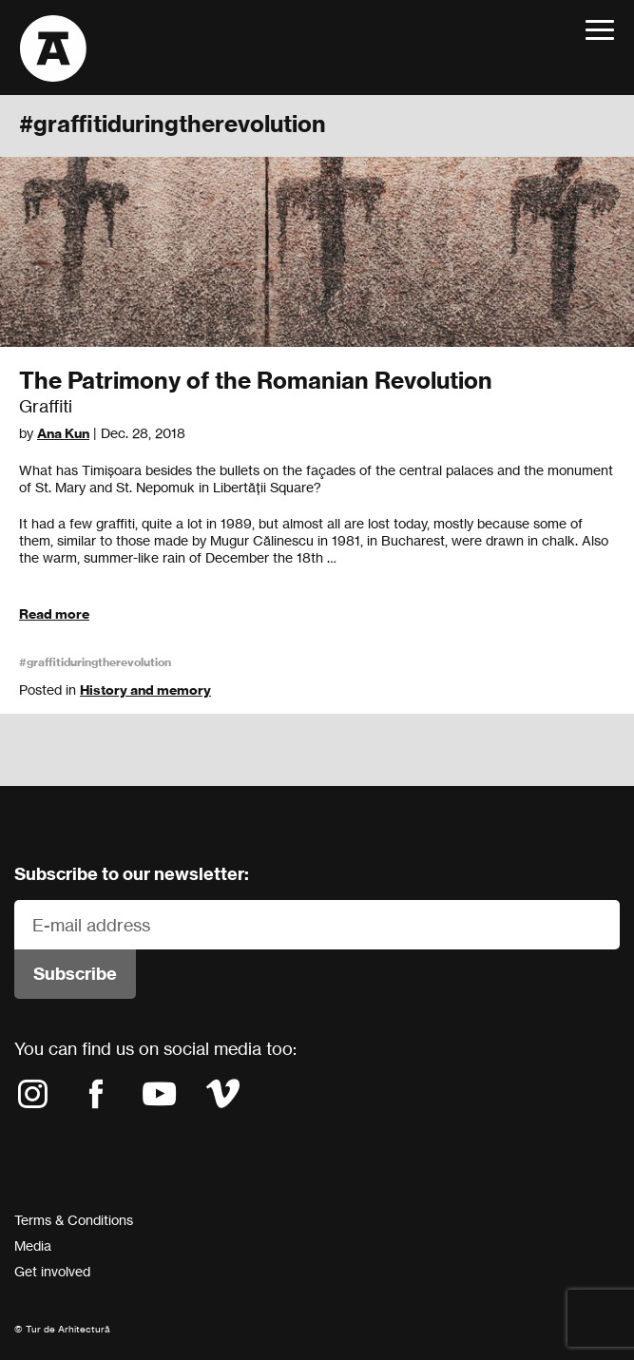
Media (32, 1245)
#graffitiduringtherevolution (95, 662)
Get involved (52, 1271)
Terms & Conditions (73, 1220)
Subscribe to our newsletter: (131, 874)
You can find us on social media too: (155, 1048)
